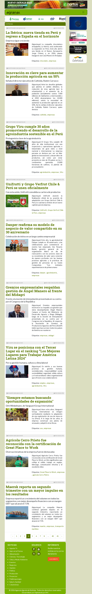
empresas (52, 61)
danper (42, 273)
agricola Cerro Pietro (41, 475)
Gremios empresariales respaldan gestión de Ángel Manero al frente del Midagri (34, 291)
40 (53, 536)
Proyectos (13, 576)
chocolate (44, 61)
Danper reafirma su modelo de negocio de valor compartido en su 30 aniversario (34, 228)
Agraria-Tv (13, 548)
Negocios (13, 565)
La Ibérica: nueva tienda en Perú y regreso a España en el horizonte (33, 34)
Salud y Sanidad (15, 582)
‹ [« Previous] (12, 536)
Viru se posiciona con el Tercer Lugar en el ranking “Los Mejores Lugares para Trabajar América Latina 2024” (33, 353)
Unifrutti (43, 210)
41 (58, 536)
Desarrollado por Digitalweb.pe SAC (35, 592)
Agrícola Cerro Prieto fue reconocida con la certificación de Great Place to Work (33, 444)
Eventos (12, 562)
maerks (43, 526)
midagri (51, 335)
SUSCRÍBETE (53, 559)
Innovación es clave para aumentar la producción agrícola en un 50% (34, 75)
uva (41, 428)
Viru (61, 172)
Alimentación (14, 554)
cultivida (43, 115)
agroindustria (45, 172)
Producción (13, 574)
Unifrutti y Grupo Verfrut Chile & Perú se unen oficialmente (33, 186)
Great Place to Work (48, 472)
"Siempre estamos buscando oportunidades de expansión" (29, 399)
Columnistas (14, 585)
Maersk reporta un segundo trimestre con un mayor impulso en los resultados (34, 490)
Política (12, 571)
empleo (43, 383)
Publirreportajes (15, 579)
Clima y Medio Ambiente (18, 560)
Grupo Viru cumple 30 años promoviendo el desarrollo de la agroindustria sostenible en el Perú (34, 130)
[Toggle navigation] (83, 12)
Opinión (12, 568)
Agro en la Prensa (16, 551)
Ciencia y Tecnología (17, 557)
